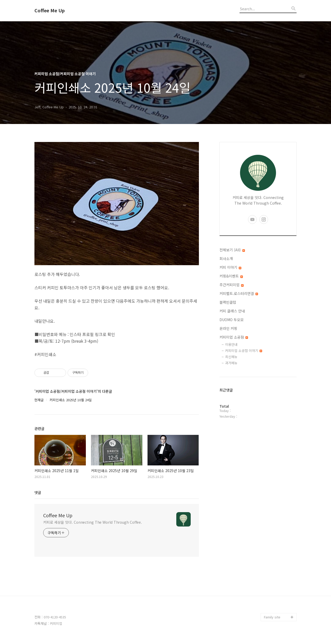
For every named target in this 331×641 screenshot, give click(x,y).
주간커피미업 (231, 284)
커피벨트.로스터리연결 (238, 293)
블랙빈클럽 (227, 302)
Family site (272, 617)
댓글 (37, 492)
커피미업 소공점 (233, 337)
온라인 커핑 (228, 328)
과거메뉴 (231, 362)
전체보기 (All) (232, 249)
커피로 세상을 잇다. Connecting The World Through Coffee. (92, 522)
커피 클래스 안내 (232, 310)
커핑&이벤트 (231, 276)
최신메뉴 (231, 356)
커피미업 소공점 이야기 (243, 350)
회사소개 (226, 258)
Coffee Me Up (49, 10)
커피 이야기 (230, 267)
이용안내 (231, 344)
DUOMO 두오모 (231, 319)
